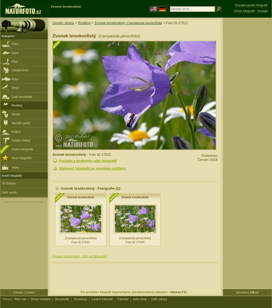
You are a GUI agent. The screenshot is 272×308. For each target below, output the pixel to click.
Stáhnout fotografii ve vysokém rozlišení (92, 168)
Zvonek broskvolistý (80, 197)
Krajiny (16, 131)
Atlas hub (20, 299)
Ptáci (15, 44)
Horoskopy (80, 299)
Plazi (15, 61)
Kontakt (263, 10)
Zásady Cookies (24, 292)
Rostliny (17, 105)
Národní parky (21, 123)
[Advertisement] (247, 104)
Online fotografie (22, 149)
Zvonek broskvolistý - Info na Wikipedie (79, 256)
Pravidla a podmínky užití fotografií (88, 161)
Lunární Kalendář (102, 299)
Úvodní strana (63, 23)
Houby (16, 114)
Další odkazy (159, 299)
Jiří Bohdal (8, 183)
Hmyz (15, 87)
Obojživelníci (20, 70)
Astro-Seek (140, 299)
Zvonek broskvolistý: (128, 23)
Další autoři (9, 192)
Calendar (123, 299)
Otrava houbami (40, 299)
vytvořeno (247, 292)
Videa (10, 167)
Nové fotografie (22, 158)
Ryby (15, 79)
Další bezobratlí (22, 96)
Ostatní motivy (21, 140)
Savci (15, 52)
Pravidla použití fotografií (251, 5)
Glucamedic (62, 299)
